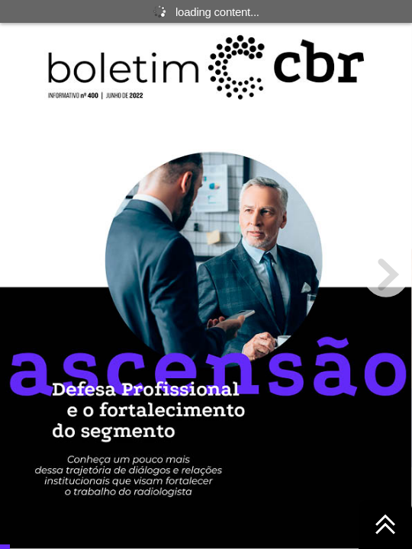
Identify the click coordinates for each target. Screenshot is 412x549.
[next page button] (386, 274)
